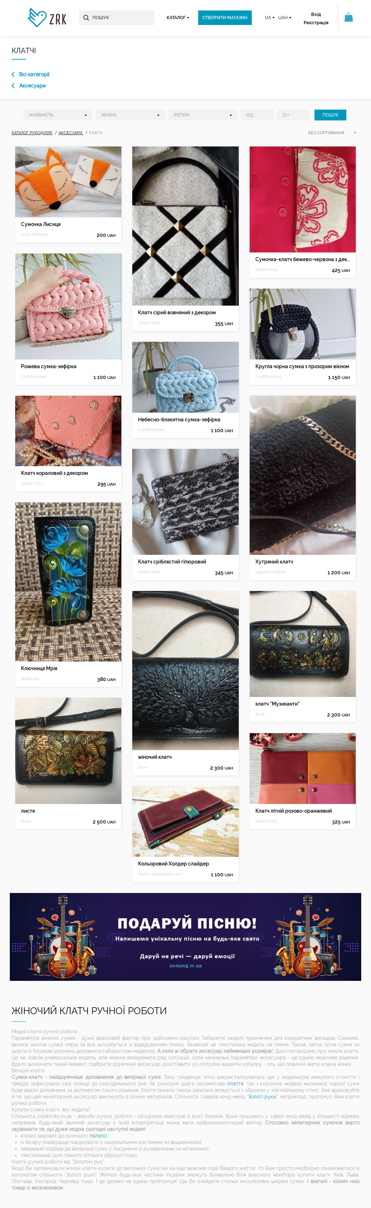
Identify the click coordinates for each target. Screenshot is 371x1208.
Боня (25, 821)
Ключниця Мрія (39, 668)
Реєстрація (316, 22)
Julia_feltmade (34, 235)
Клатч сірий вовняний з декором (177, 312)
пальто (98, 1136)
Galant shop (32, 483)
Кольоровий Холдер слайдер (173, 864)
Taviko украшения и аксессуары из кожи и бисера (162, 874)
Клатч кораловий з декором (54, 473)
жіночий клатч (155, 757)
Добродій (30, 679)
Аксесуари (29, 85)
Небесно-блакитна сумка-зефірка (179, 419)
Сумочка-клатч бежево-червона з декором (302, 259)
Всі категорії (30, 74)
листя (28, 811)
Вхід (316, 14)
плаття (235, 1083)
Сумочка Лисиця (41, 224)
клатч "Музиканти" (277, 704)
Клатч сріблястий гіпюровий (172, 562)
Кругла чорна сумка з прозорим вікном (302, 366)
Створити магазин (225, 17)
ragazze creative (270, 572)
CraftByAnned (34, 377)
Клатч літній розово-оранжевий (293, 811)
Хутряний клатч (274, 562)
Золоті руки (262, 1096)
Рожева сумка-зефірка (48, 366)
